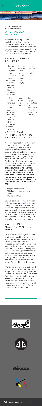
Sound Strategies (30, 402)
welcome (27, 203)
